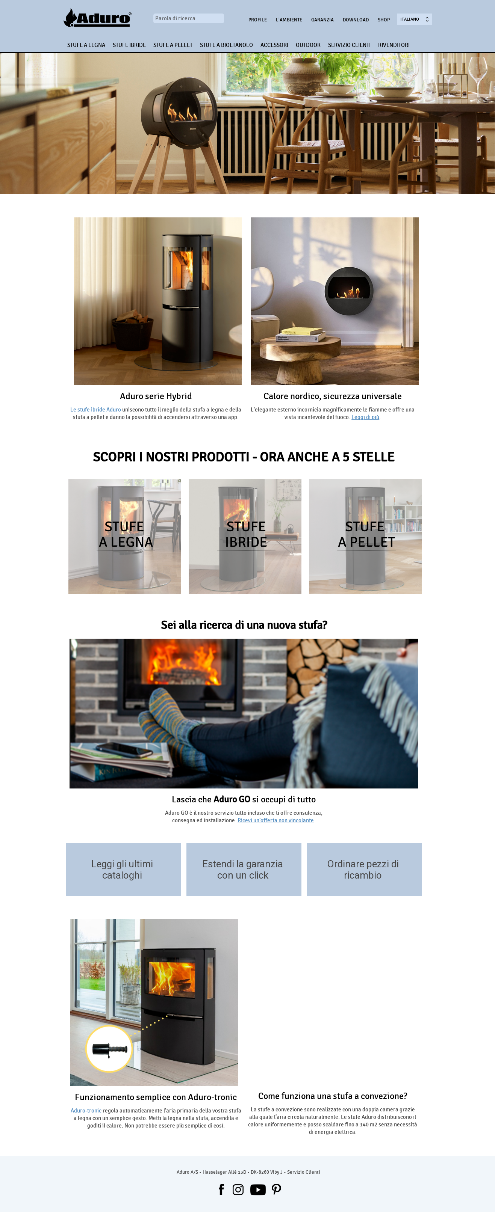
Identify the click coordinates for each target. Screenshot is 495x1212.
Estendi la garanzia (242, 864)
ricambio (363, 875)
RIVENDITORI (394, 45)
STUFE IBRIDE (129, 45)
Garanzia (322, 20)
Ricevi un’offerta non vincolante (276, 820)
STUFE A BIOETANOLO (226, 45)
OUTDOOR (308, 45)
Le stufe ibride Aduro (95, 409)
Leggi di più (365, 417)
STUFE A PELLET (172, 45)
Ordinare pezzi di (363, 864)
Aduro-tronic (86, 1110)
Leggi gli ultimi (122, 864)
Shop (384, 20)
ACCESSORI (274, 45)
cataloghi (122, 875)
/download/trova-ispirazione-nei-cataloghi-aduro (172, 885)
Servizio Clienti (303, 1172)
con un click (242, 875)
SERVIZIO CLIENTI (349, 45)
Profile (257, 20)
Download (356, 20)
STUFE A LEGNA (86, 45)
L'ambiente (289, 20)
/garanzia (292, 885)
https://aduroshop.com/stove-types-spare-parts (412, 885)
